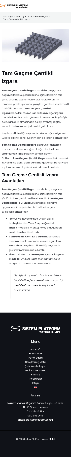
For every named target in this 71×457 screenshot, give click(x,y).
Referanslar (35, 378)
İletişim (35, 383)
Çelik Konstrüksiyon (35, 366)
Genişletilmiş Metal (35, 362)
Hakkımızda (35, 353)
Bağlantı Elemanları (35, 370)
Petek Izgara (36, 357)
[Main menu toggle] (67, 5)
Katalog (35, 374)
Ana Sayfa (35, 349)
